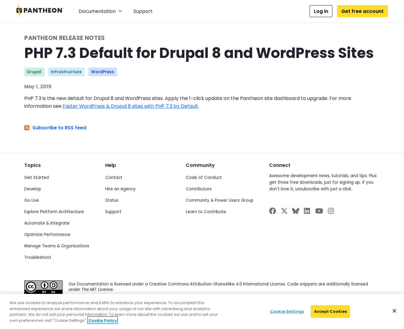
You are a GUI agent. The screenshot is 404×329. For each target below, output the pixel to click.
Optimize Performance (47, 234)
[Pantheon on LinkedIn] (307, 210)
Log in (321, 11)
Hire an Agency (120, 189)
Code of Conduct (204, 177)
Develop (32, 189)
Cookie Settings (287, 315)
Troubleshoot (37, 257)
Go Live (31, 200)
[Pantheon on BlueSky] (295, 210)
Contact (113, 177)
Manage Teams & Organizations (56, 246)
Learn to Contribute (206, 212)
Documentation (100, 11)
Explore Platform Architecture (54, 212)
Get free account (362, 11)
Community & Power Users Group (220, 200)
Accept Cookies (330, 315)
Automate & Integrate (47, 223)
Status (111, 200)
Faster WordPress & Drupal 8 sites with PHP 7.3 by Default (130, 106)
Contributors (199, 189)
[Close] (394, 314)
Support (143, 11)
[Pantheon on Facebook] (272, 210)
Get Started (36, 177)
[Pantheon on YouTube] (319, 210)
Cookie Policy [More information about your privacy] (102, 324)
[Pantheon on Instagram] (331, 210)
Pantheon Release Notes (64, 38)
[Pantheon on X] (284, 210)
